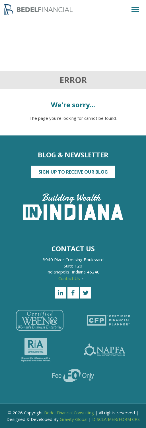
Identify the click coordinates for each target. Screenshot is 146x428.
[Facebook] (73, 293)
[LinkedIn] (60, 293)
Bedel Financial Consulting (69, 412)
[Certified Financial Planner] (108, 320)
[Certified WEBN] (39, 320)
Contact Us (70, 278)
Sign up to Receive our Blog (73, 172)
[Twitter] (85, 293)
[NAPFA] (104, 349)
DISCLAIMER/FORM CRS (116, 419)
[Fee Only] (73, 375)
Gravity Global (73, 419)
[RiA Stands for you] (36, 350)
